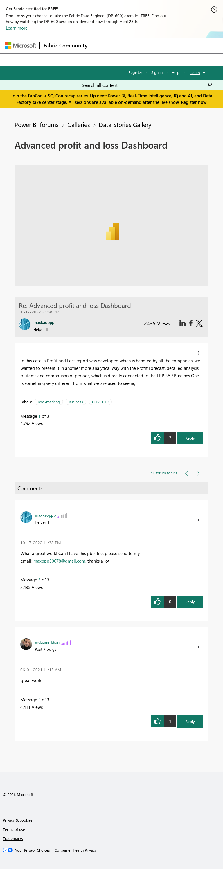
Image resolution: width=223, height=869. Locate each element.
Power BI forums (37, 124)
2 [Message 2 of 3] (39, 699)
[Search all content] (147, 85)
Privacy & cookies (18, 820)
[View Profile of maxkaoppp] (45, 515)
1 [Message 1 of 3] (39, 416)
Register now (193, 102)
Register (135, 72)
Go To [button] (195, 72)
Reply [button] (190, 438)
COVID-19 (100, 402)
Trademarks (13, 838)
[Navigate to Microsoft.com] (20, 45)
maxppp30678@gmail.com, (59, 561)
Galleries (78, 124)
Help (175, 72)
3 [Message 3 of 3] (39, 580)
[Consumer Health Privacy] (75, 850)
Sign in (157, 72)
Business (76, 402)
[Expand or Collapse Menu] (8, 60)
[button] (199, 353)
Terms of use (14, 829)
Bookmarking (49, 402)
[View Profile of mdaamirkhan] (47, 642)
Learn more (17, 28)
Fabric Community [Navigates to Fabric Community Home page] (65, 45)
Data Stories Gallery (125, 124)
